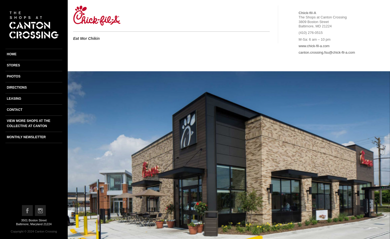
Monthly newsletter (26, 137)
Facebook (27, 212)
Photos (13, 76)
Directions (17, 87)
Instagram (40, 212)
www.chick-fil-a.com (314, 46)
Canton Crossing (46, 231)
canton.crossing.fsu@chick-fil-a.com (327, 52)
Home (12, 54)
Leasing (14, 99)
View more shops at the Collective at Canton (28, 123)
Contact (14, 110)
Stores (13, 65)
